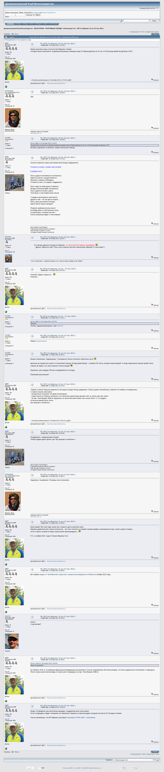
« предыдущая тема (136, 32)
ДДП (7, 43)
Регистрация (53, 24)
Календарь (38, 24)
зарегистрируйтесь (48, 12)
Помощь (25, 24)
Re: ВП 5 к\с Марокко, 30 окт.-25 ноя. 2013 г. (58, 44)
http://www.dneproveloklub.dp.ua (56, 83)
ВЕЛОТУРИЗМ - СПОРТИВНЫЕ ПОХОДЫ (48, 28)
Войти (45, 24)
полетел (60, 326)
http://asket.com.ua (35, 133)
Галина (8, 237)
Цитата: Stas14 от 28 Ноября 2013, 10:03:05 (44, 663)
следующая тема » (152, 32)
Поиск (31, 24)
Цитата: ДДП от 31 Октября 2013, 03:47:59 (43, 321)
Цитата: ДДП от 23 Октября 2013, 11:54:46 (43, 143)
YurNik (7, 138)
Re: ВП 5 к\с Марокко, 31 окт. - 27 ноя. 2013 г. (58, 269)
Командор (9, 91)
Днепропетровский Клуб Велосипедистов (18, 28)
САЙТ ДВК (18, 24)
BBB (7, 157)
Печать (155, 34)
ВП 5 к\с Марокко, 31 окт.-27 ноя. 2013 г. (90, 28)
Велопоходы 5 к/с (69, 28)
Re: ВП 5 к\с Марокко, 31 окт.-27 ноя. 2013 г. (58, 335)
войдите (36, 12)
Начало (10, 24)
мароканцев (42, 341)
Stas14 (7, 616)
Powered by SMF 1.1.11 (69, 768)
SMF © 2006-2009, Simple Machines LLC (89, 768)
